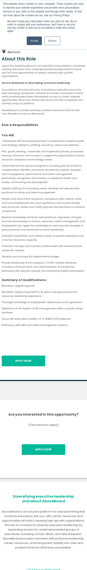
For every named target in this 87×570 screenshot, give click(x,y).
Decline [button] (52, 40)
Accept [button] (34, 40)
